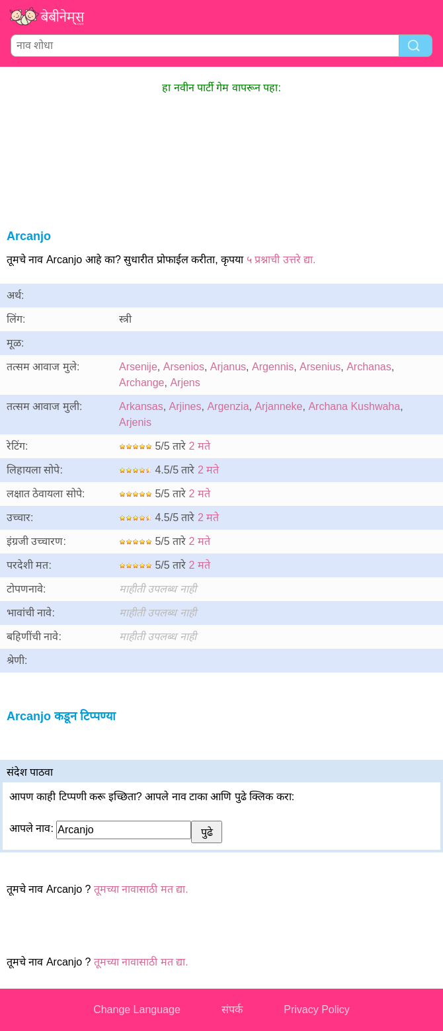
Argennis (273, 366)
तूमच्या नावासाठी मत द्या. (141, 889)
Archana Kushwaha (354, 406)
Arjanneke (278, 406)
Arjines (185, 406)
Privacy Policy (317, 1009)
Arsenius (320, 366)
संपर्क (232, 1009)
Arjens (185, 382)
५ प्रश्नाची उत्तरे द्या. (281, 259)
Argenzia (228, 406)
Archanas (368, 366)
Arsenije (138, 366)
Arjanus (228, 366)
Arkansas (141, 406)
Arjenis (135, 422)
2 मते (199, 446)
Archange (142, 382)
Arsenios (183, 366)
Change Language (137, 1009)
